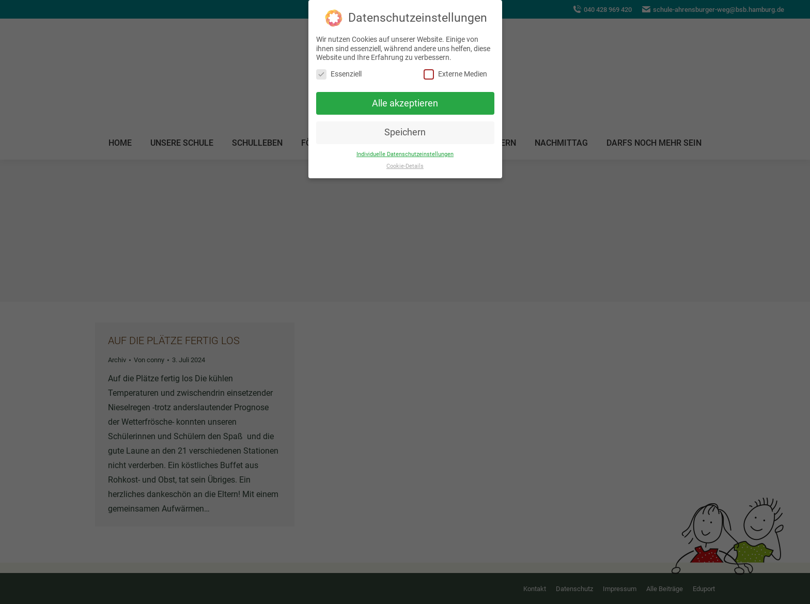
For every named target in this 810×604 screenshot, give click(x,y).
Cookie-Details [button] (405, 165)
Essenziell (339, 74)
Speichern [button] (405, 132)
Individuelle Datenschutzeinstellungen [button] (405, 153)
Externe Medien (455, 74)
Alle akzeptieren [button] (405, 103)
